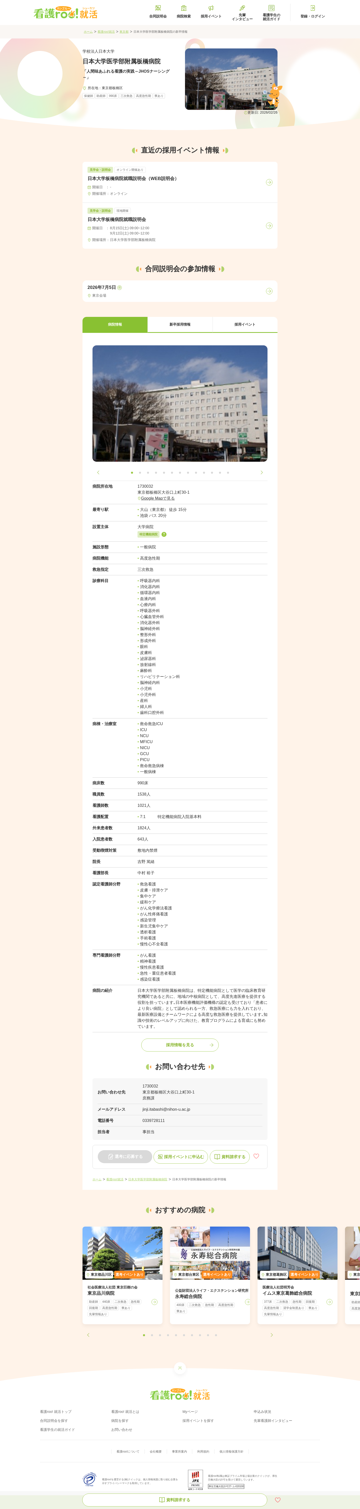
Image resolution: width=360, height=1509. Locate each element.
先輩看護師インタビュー (273, 1421)
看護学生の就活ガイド (57, 1430)
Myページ (190, 1412)
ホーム (88, 31)
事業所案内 (179, 1451)
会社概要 (156, 1451)
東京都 (124, 31)
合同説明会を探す (54, 1421)
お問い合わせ (121, 1430)
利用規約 (203, 1451)
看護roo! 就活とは (125, 1412)
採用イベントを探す (198, 1421)
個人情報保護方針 (232, 1451)
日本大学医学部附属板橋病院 (147, 1179)
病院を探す (120, 1421)
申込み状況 (262, 1412)
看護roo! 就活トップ (56, 1412)
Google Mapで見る (158, 498)
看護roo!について (128, 1451)
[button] (115, 325)
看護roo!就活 (106, 31)
